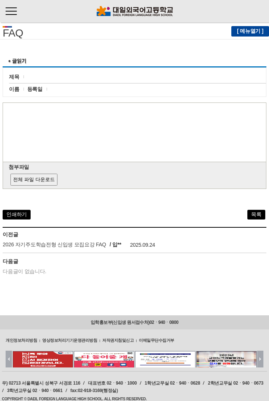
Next (260, 359)
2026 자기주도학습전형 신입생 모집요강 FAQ (54, 244)
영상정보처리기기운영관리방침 (69, 340)
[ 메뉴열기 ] (250, 31)
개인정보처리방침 (21, 340)
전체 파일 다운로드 (33, 179)
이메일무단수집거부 (156, 340)
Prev (9, 359)
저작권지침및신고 (118, 340)
